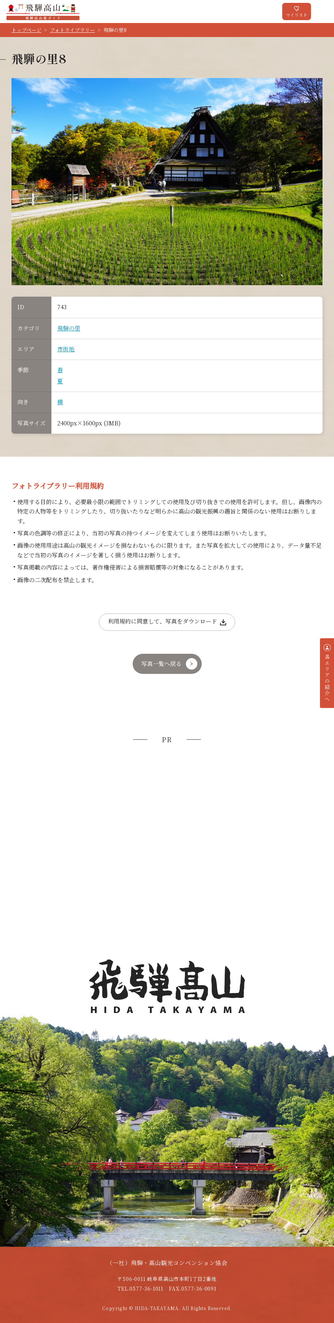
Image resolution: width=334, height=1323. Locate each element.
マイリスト (296, 15)
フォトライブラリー (72, 29)
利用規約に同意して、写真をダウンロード (162, 621)
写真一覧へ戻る (161, 664)
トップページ (26, 29)
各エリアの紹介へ (327, 678)
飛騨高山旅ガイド (42, 11)
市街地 (65, 349)
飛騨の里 (68, 328)
